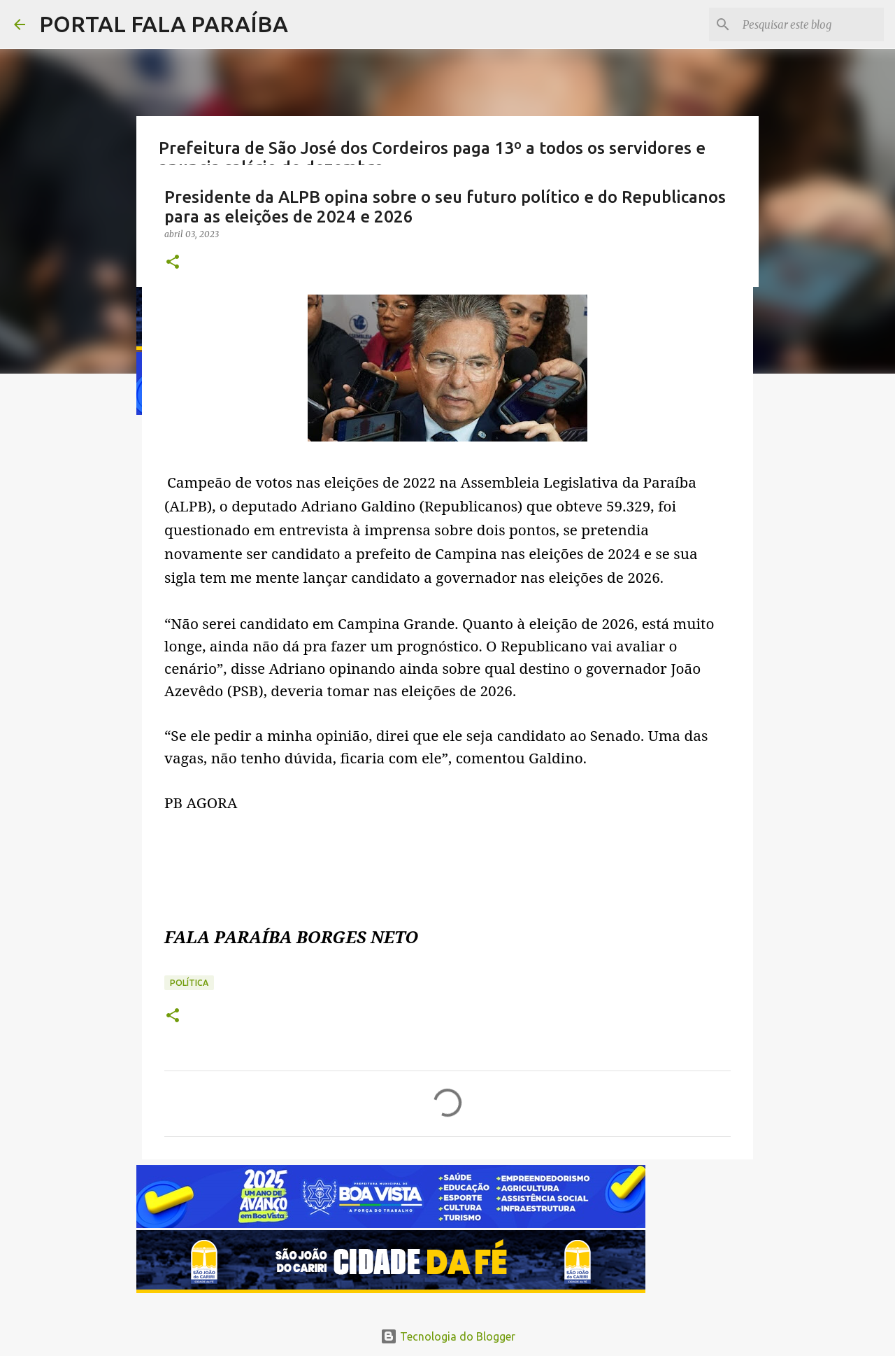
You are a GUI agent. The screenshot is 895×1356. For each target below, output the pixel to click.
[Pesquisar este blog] (810, 24)
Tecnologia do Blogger (447, 1336)
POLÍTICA (189, 982)
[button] (172, 262)
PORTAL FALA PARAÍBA (163, 23)
